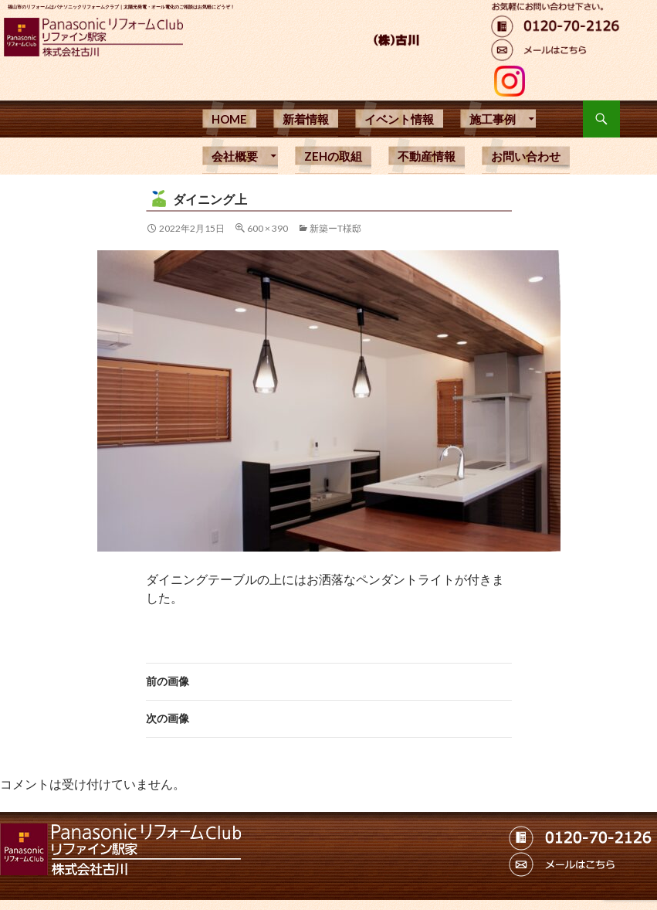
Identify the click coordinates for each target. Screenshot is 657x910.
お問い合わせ (525, 156)
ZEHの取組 (333, 156)
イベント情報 (399, 119)
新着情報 (306, 119)
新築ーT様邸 (335, 228)
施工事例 (492, 119)
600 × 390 (267, 228)
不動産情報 (426, 156)
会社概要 (235, 156)
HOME (229, 119)
